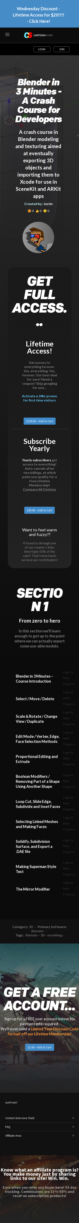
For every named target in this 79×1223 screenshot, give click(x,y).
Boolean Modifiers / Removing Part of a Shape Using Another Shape (38, 781)
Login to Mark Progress (69, 678)
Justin (48, 204)
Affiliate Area (13, 1135)
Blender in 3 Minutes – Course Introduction (34, 678)
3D (31, 927)
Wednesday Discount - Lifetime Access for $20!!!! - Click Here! (38, 15)
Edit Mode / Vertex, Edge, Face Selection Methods (37, 739)
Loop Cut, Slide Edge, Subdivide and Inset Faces (38, 804)
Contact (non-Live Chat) (19, 1118)
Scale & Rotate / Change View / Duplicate (36, 719)
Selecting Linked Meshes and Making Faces (37, 824)
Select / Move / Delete (35, 698)
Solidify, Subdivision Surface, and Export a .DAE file (34, 846)
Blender (37, 931)
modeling (54, 935)
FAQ (7, 1127)
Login (42, 49)
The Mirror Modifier (33, 889)
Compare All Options (39, 489)
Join (62, 49)
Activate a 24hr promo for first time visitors (39, 398)
